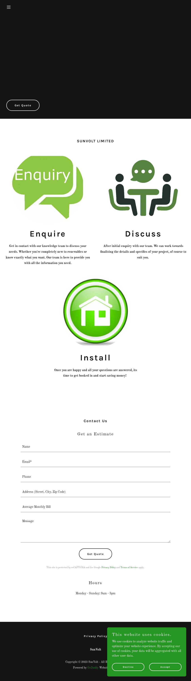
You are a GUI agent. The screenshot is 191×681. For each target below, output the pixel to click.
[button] (18, 7)
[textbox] (95, 447)
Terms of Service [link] (129, 567)
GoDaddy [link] (92, 667)
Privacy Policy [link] (108, 567)
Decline (128, 666)
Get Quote (23, 105)
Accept (165, 666)
